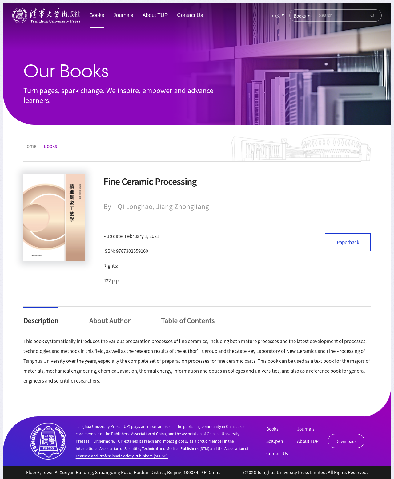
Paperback (348, 242)
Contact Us (190, 15)
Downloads (346, 441)
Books (97, 15)
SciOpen (274, 441)
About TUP (155, 15)
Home (29, 146)
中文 (276, 15)
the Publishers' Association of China (135, 433)
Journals (123, 15)
